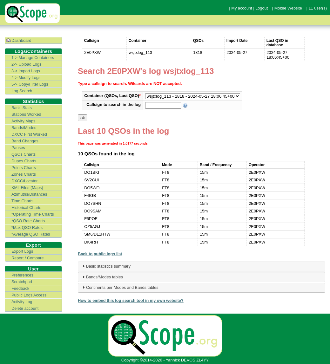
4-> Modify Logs (25, 77)
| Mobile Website (287, 8)
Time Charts (22, 200)
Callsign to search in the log (113, 104)
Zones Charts (23, 174)
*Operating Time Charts (32, 214)
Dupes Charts (23, 161)
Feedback (20, 288)
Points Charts (23, 167)
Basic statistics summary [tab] (106, 266)
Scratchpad (21, 281)
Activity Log (21, 301)
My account (241, 8)
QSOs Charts (23, 154)
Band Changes (24, 141)
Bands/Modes (23, 127)
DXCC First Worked (29, 134)
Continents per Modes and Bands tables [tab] (119, 287)
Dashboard (21, 40)
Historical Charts (26, 207)
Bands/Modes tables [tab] (102, 276)
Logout (261, 8)
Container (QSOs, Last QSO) (112, 95)
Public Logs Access (28, 295)
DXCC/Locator (24, 181)
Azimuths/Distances (29, 194)
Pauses (18, 147)
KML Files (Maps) (27, 187)
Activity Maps (23, 121)
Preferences (22, 275)
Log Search (21, 90)
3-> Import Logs (25, 70)
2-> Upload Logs (26, 64)
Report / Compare (27, 258)
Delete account (24, 308)
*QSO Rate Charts (28, 220)
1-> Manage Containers (32, 57)
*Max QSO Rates (27, 227)
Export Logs (22, 251)
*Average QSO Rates (30, 234)
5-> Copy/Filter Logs (29, 84)
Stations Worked (26, 114)
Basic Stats (21, 107)
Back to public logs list (100, 253)
